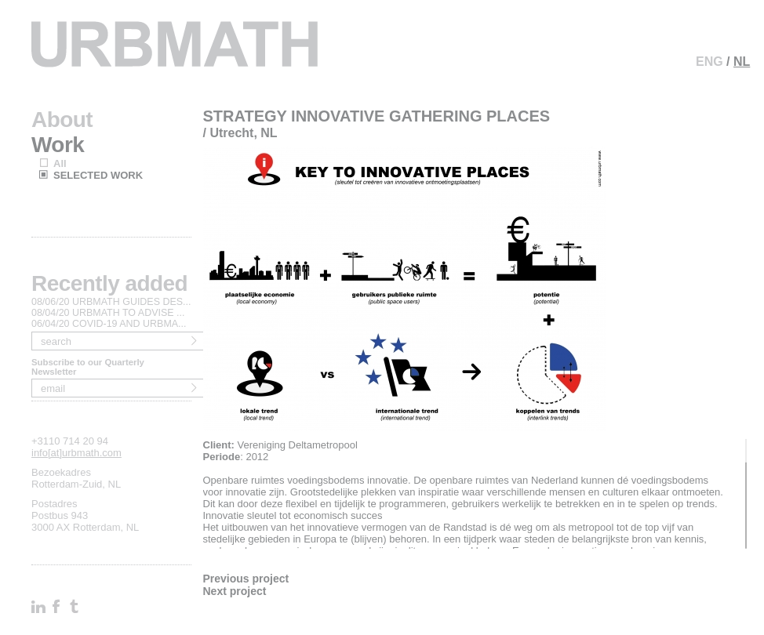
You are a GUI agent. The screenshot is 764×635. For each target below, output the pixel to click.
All (60, 163)
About (62, 119)
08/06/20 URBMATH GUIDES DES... (111, 301)
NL (741, 61)
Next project (235, 591)
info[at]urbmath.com (76, 453)
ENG (709, 61)
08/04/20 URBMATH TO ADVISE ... (107, 312)
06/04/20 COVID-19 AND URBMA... (109, 323)
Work (57, 144)
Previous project (246, 578)
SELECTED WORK (98, 175)
